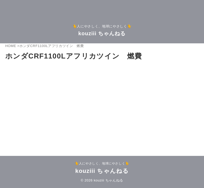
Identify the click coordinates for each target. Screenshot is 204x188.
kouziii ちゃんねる (102, 33)
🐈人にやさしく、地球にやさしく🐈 (102, 163)
